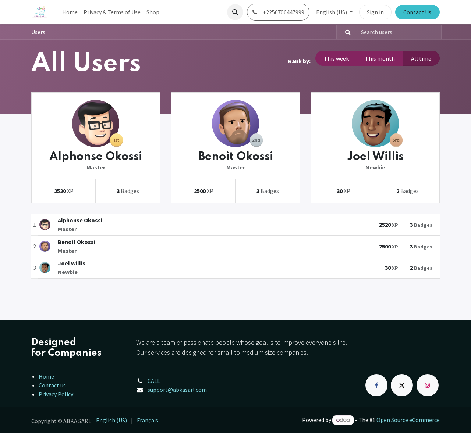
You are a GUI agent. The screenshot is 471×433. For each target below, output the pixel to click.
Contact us (52, 385)
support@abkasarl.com (177, 389)
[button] (235, 12)
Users (38, 32)
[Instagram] (428, 385)
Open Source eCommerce (408, 419)
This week (336, 58)
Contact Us (417, 12)
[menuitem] (70, 12)
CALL (154, 380)
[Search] (345, 32)
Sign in (375, 12)
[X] (402, 385)
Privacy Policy (56, 394)
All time (421, 58)
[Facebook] (376, 385)
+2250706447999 (278, 12)
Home (46, 376)
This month (380, 58)
